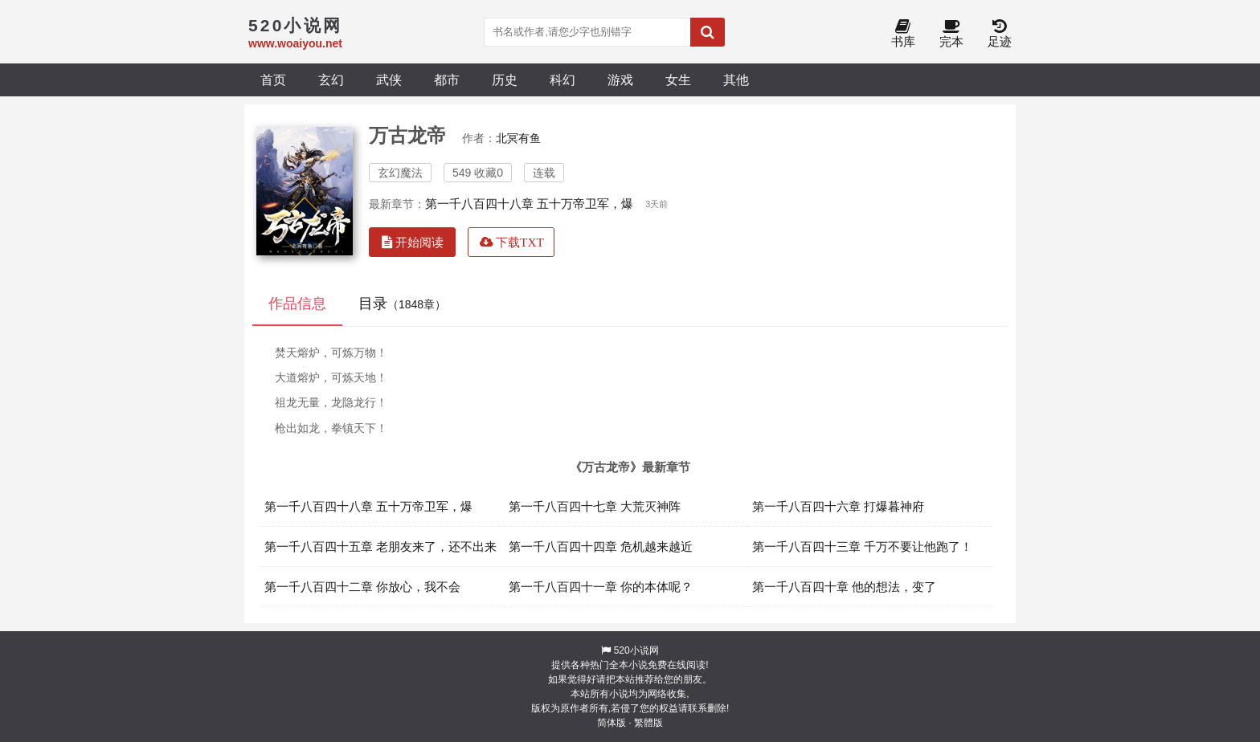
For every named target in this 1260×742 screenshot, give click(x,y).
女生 (678, 79)
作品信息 (297, 304)
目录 (402, 304)
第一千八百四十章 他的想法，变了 (844, 586)
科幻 (562, 79)
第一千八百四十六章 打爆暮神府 (838, 506)
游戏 (620, 79)
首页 (273, 79)
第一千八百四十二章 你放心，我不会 (362, 586)
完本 (951, 34)
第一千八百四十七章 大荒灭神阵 (595, 506)
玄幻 (331, 79)
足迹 (1000, 34)
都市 (447, 79)
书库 (903, 34)
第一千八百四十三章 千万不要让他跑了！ (862, 546)
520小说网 (636, 650)
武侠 (389, 79)
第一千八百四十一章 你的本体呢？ (601, 586)
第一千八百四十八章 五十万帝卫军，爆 (529, 203)
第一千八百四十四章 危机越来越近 (601, 546)
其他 (736, 79)
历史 (505, 79)
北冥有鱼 (518, 138)
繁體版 (648, 722)
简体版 (611, 722)
